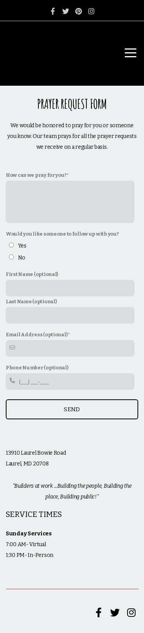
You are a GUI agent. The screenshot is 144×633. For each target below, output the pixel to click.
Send (72, 409)
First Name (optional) (32, 274)
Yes (22, 246)
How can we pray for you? (36, 175)
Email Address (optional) (36, 334)
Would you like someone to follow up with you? (62, 234)
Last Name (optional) (31, 301)
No (21, 257)
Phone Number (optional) (37, 367)
